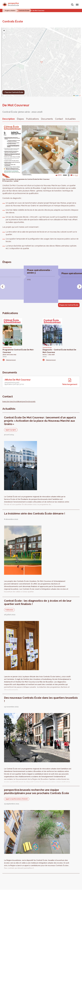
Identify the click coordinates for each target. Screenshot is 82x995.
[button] (41, 62)
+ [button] (4, 33)
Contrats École (24, 10)
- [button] (4, 37)
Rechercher (72, 4)
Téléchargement (11, 360)
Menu (77, 4)
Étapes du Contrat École (68, 305)
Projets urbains (10, 10)
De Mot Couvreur (38, 10)
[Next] (79, 286)
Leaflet (76, 95)
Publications (32, 119)
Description (8, 119)
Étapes (20, 119)
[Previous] (2, 286)
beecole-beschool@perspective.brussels (18, 401)
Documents (47, 119)
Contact (59, 119)
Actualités (70, 119)
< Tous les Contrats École (13, 92)
